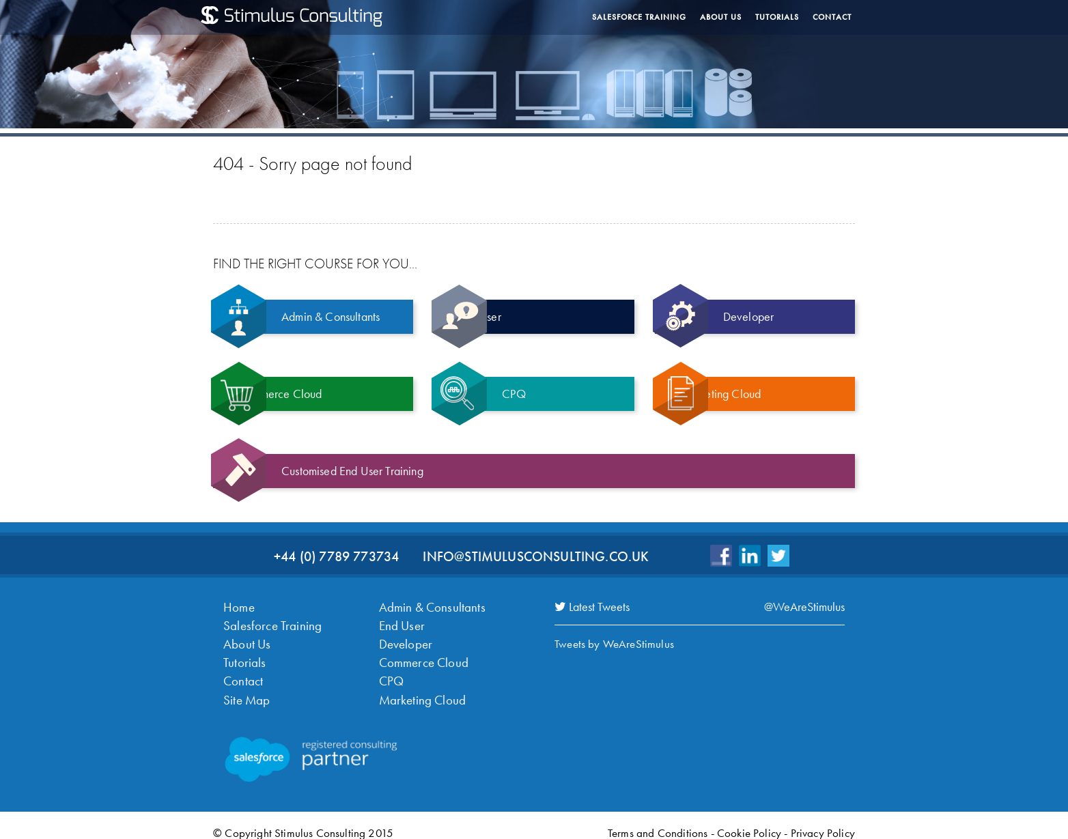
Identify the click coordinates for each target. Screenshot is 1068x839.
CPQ (390, 672)
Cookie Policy (749, 821)
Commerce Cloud (419, 656)
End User (399, 622)
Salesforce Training (639, 17)
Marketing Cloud (419, 688)
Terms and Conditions (657, 821)
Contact (832, 17)
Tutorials (777, 17)
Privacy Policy (823, 821)
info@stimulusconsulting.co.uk (536, 556)
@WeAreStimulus (804, 606)
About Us (721, 17)
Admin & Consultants (428, 606)
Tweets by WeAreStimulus (614, 643)
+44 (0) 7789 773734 (336, 556)
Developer (403, 638)
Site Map (244, 688)
